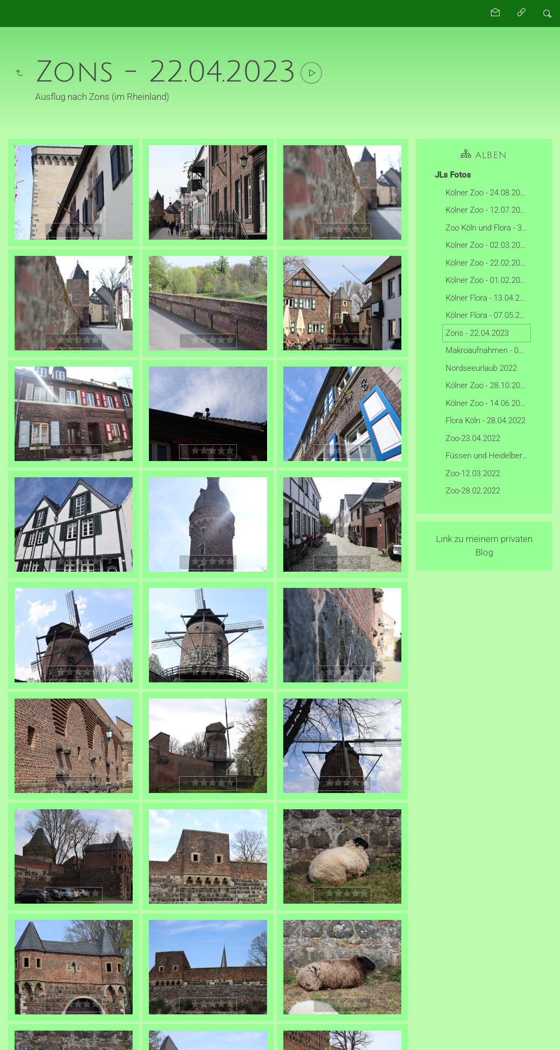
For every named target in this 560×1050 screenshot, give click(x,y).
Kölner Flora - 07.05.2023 (488, 315)
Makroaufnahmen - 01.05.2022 (488, 350)
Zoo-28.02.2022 (473, 491)
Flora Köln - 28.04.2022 (485, 420)
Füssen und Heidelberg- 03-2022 (488, 455)
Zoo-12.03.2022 (473, 473)
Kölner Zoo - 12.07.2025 (487, 210)
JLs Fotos (453, 175)
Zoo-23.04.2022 (473, 438)
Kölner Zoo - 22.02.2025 (487, 263)
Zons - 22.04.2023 (477, 333)
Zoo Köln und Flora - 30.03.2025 (488, 228)
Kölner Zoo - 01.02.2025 (487, 280)
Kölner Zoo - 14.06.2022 (487, 403)
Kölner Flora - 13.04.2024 (488, 298)
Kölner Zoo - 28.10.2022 (487, 385)
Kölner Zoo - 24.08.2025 (487, 193)
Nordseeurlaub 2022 (481, 368)
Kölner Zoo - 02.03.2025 (487, 245)
